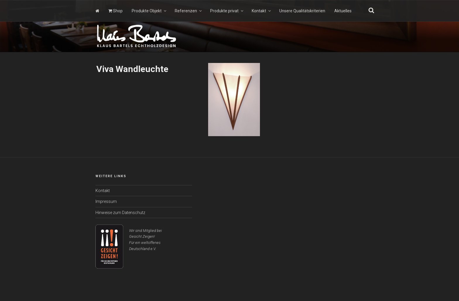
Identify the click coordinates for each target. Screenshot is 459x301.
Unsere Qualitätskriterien (302, 10)
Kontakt (262, 10)
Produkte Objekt (149, 10)
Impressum (106, 201)
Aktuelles (343, 10)
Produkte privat (227, 10)
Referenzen (189, 10)
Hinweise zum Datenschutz (120, 212)
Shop (115, 10)
